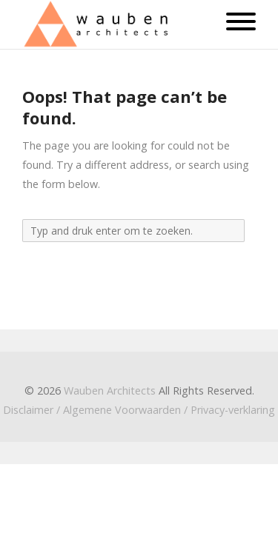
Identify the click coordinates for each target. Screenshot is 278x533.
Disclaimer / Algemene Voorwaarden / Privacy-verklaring (139, 410)
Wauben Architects (110, 390)
